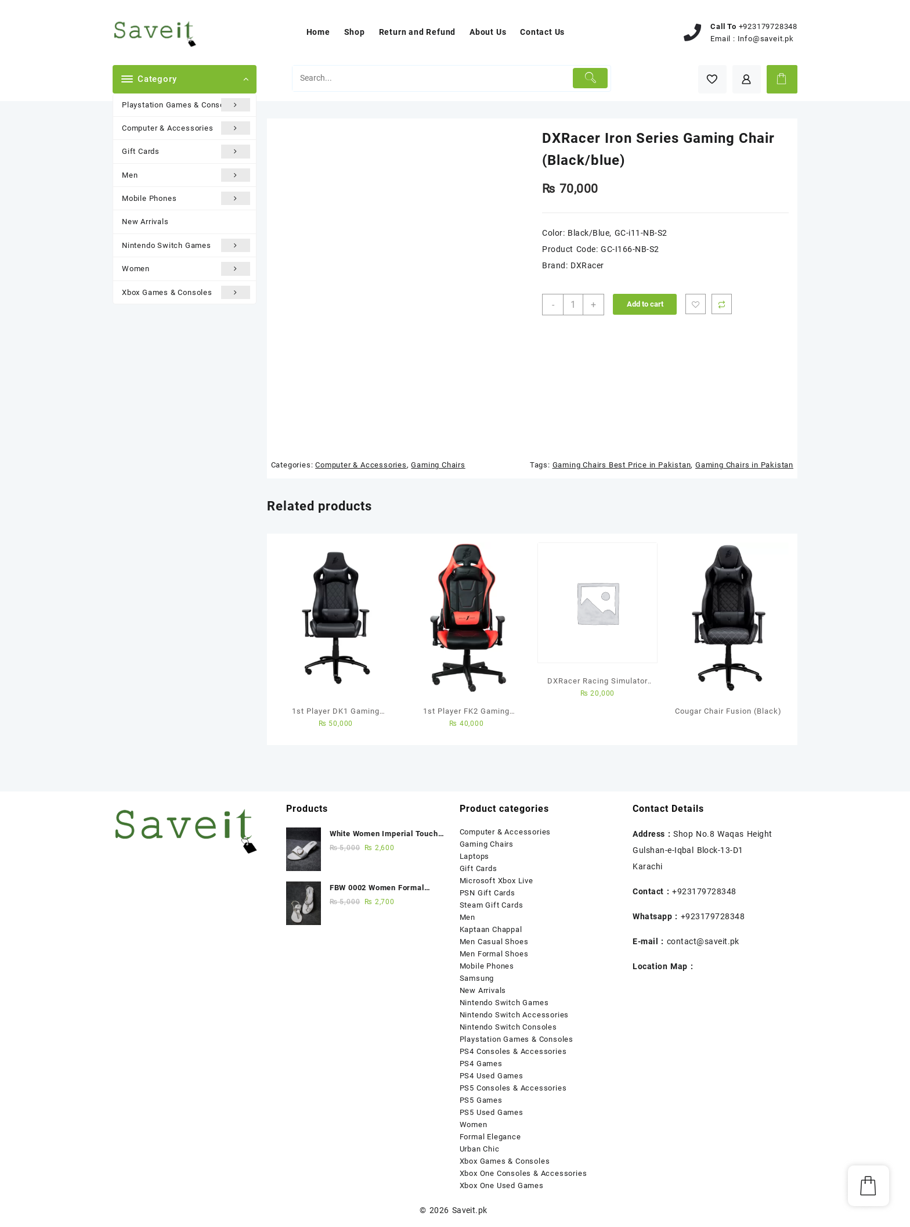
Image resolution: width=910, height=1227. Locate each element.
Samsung (477, 978)
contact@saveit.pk (703, 941)
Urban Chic (480, 1149)
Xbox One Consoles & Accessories (523, 1173)
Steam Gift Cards (491, 905)
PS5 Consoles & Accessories (513, 1088)
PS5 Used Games (491, 1112)
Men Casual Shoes (494, 941)
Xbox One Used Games (502, 1185)
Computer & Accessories (186, 128)
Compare (722, 304)
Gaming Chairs (438, 464)
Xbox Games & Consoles (186, 292)
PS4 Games (481, 1063)
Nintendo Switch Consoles (508, 1027)
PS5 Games (481, 1100)
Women (186, 268)
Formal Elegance (490, 1136)
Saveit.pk (470, 1210)
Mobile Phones (186, 198)
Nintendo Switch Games (186, 245)
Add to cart (645, 304)
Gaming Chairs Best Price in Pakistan (621, 464)
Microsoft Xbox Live (496, 880)
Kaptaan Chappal (491, 929)
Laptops (475, 856)
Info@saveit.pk (766, 38)
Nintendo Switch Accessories (514, 1014)
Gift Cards (186, 151)
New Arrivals (145, 221)
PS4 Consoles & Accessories (513, 1051)
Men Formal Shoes (494, 953)
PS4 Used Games (491, 1075)
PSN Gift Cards (487, 892)
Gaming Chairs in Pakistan (744, 464)
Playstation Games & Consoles (186, 104)
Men (186, 175)
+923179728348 (768, 26)
